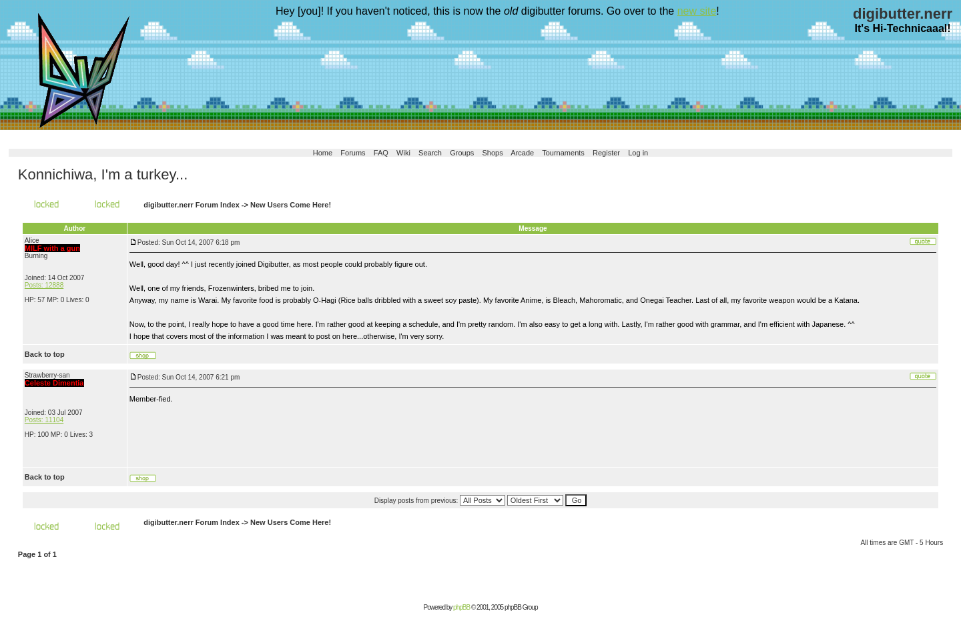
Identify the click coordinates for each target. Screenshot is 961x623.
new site (697, 11)
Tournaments (563, 153)
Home (322, 153)
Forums (352, 153)
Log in (638, 153)
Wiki (403, 153)
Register (606, 153)
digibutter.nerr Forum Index (191, 205)
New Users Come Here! (290, 205)
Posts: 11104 (44, 420)
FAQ (381, 153)
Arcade (522, 153)
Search (430, 153)
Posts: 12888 (44, 285)
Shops (493, 153)
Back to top (45, 354)
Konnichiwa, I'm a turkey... (103, 174)
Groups (462, 153)
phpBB (461, 607)
